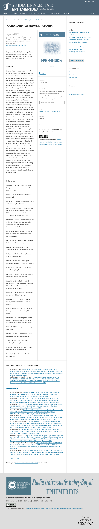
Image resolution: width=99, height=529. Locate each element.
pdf (43, 73)
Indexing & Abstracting (27, 13)
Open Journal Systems (76, 94)
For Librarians (73, 78)
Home (8, 20)
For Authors (72, 75)
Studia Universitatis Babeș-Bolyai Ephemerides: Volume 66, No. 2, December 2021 (34, 407)
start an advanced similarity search (26, 463)
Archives (14, 13)
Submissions (42, 13)
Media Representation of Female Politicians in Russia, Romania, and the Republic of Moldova (34, 393)
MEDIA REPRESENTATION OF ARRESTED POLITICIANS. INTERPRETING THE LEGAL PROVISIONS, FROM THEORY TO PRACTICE (36, 445)
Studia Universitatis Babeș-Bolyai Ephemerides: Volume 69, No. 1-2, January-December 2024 (34, 395)
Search (91, 13)
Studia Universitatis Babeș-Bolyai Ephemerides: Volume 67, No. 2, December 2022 (34, 401)
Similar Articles (12, 389)
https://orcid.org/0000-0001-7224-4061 (16, 45)
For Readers (72, 72)
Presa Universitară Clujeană (78, 42)
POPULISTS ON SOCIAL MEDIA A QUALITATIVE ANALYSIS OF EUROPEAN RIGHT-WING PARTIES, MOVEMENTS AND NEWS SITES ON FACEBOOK (36, 416)
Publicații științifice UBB (77, 52)
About (65, 13)
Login (94, 1)
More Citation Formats (47, 102)
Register (87, 1)
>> (19, 458)
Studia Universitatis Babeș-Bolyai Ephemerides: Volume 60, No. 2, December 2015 (35, 382)
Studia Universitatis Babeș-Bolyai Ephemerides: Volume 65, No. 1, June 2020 (36, 426)
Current (6, 13)
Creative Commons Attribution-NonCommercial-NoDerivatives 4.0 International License (50, 142)
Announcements (55, 13)
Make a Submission (77, 60)
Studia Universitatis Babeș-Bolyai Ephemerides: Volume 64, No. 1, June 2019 (34, 419)
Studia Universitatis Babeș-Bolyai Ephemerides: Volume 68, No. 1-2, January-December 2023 (32, 413)
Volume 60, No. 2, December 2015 (29, 20)
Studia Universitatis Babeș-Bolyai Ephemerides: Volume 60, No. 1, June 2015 (35, 454)
